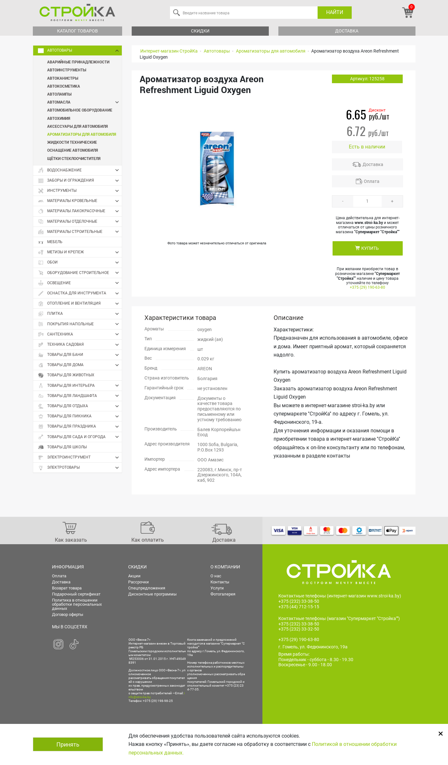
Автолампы (59, 94)
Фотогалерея (222, 594)
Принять (67, 744)
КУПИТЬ (370, 248)
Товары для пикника (80, 416)
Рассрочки (138, 582)
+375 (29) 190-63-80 (367, 287)
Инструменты (80, 191)
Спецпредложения (146, 588)
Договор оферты (67, 614)
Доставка (346, 30)
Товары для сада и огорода (80, 437)
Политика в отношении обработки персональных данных (77, 604)
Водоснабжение (80, 170)
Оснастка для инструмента (80, 293)
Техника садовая (80, 345)
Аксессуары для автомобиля (77, 126)
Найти (334, 12)
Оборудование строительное (80, 273)
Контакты (219, 582)
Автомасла (84, 102)
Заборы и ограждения (80, 180)
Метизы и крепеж (80, 252)
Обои (80, 262)
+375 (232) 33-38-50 (298, 601)
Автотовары (80, 50)
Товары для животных (66, 375)
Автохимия (58, 118)
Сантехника (80, 334)
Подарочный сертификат (76, 594)
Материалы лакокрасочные (80, 211)
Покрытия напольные (80, 324)
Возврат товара (67, 588)
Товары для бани (80, 355)
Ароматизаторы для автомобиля (81, 134)
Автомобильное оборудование (79, 109)
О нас (215, 576)
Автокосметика (63, 86)
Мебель (50, 242)
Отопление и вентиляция (80, 303)
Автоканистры (62, 78)
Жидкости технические (72, 142)
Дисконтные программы (152, 594)
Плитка (80, 314)
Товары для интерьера (80, 385)
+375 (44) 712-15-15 (298, 606)
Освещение (80, 283)
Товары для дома (80, 365)
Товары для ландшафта (80, 396)
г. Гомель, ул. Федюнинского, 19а (313, 646)
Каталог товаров (77, 30)
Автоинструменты (66, 69)
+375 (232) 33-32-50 (298, 628)
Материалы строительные (80, 231)
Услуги (217, 588)
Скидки (200, 30)
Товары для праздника (80, 426)
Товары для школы (62, 447)
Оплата (371, 181)
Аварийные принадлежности (78, 61)
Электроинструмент (80, 457)
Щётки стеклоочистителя (73, 158)
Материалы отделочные (80, 221)
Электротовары (80, 468)
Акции (134, 576)
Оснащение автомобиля (72, 150)
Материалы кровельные (80, 201)
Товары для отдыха (80, 406)
